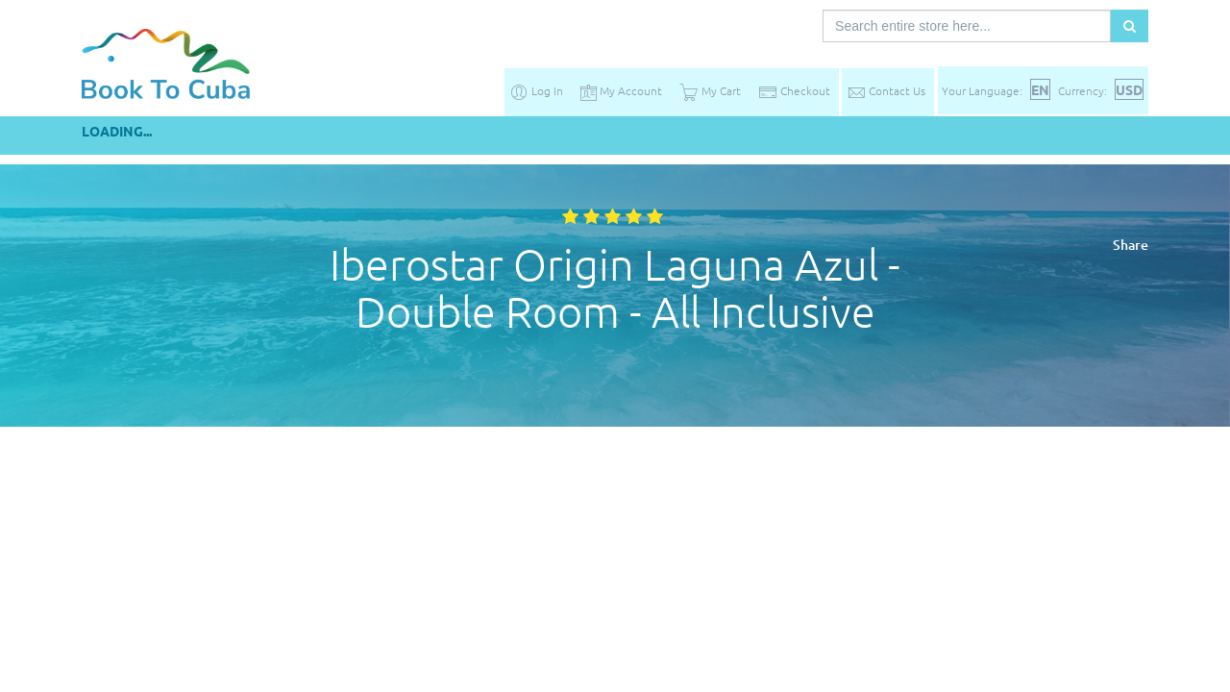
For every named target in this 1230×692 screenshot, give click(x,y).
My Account (621, 90)
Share (1130, 244)
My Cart (710, 90)
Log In (536, 90)
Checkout (794, 90)
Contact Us (886, 90)
